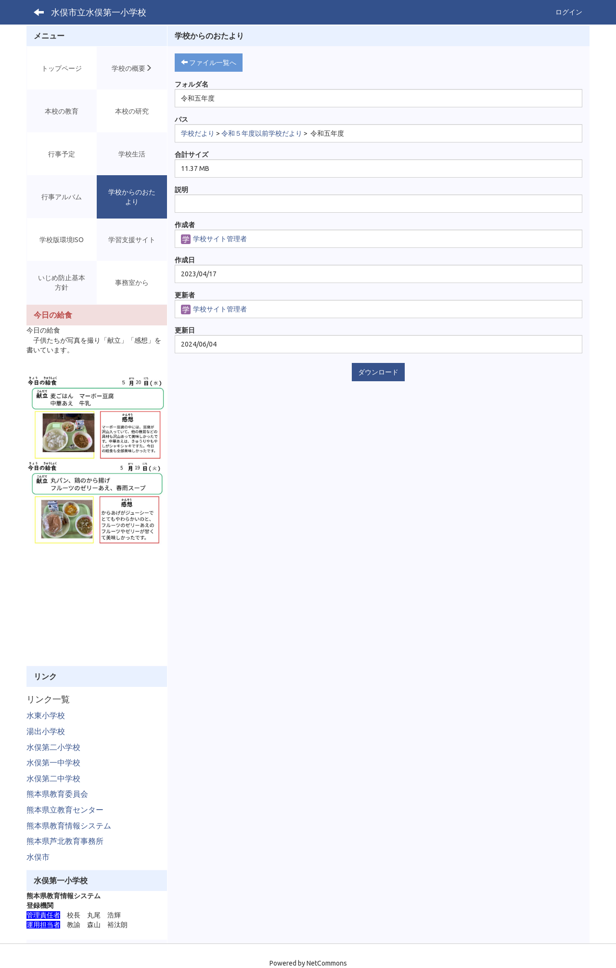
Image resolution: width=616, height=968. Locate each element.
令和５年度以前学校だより (261, 133)
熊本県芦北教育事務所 (64, 841)
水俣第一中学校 (53, 762)
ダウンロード (378, 372)
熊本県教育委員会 (57, 793)
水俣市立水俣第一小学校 (98, 12)
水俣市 (38, 856)
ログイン (568, 12)
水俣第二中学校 (53, 778)
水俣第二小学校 (53, 747)
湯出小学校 (45, 731)
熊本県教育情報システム (68, 825)
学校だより (198, 133)
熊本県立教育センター (64, 809)
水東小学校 (45, 715)
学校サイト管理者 (214, 239)
